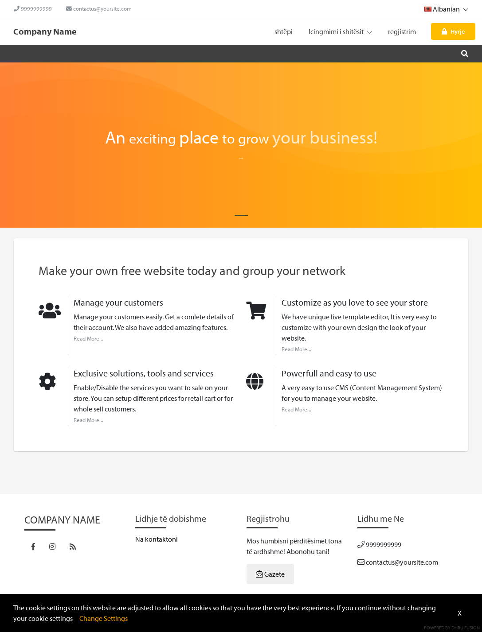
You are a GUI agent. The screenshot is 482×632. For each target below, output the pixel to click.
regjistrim (402, 31)
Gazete (270, 574)
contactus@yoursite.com (99, 8)
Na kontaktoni (156, 539)
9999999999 (33, 8)
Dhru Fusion (465, 627)
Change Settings (103, 618)
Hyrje (453, 31)
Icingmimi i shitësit (340, 31)
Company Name (45, 31)
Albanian (446, 8)
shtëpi (283, 31)
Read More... (88, 338)
